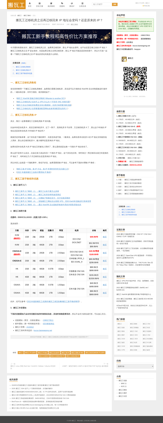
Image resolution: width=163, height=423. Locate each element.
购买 (105, 237)
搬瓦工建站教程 (148, 346)
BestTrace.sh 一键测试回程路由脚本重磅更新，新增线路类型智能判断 (37, 401)
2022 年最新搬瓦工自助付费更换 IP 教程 (34, 172)
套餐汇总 (124, 383)
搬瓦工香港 (121, 331)
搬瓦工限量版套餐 (135, 346)
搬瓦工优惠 (121, 327)
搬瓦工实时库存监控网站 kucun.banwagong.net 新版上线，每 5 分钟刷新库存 (40, 405)
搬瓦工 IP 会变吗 (30, 352)
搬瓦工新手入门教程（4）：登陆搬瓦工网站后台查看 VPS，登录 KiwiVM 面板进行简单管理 (53, 201)
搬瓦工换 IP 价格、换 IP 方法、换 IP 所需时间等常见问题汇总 (42, 169)
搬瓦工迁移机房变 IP (57, 356)
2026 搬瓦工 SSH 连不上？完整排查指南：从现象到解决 (32, 388)
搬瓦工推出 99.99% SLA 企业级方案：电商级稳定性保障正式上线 (35, 408)
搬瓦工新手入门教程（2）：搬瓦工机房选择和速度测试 (38, 195)
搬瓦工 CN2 (146, 335)
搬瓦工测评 (121, 335)
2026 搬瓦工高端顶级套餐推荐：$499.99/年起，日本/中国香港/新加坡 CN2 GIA (40, 398)
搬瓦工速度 (121, 342)
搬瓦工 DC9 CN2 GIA (133, 339)
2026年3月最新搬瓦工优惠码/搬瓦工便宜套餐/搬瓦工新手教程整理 (36, 385)
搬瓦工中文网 (140, 3)
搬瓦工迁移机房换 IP (72, 356)
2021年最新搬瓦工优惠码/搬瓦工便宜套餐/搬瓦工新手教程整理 (53, 301)
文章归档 (86, 420)
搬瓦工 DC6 (121, 339)
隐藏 (23, 63)
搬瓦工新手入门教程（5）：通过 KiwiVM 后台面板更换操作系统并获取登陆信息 (48, 205)
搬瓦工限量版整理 (136, 161)
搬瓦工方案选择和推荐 (133, 180)
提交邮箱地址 (48, 324)
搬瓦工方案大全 (133, 158)
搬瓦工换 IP (65, 352)
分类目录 (82, 5)
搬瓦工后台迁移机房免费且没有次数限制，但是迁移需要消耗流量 (44, 105)
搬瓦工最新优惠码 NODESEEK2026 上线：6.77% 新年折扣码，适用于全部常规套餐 (42, 392)
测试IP (71, 5)
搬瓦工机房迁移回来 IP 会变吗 (95, 352)
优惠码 (62, 5)
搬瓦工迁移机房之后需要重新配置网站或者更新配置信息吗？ (42, 109)
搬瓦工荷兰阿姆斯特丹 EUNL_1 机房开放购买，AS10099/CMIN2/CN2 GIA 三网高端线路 (44, 395)
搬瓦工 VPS (121, 350)
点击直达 (30, 327)
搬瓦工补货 (146, 327)
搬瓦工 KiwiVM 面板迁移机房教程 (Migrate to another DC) (41, 98)
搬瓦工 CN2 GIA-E (133, 331)
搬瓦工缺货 (146, 350)
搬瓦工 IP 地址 (42, 352)
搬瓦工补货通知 (148, 339)
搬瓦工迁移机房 (44, 356)
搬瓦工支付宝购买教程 (133, 183)
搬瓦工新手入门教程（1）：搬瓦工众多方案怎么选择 (37, 191)
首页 (29, 5)
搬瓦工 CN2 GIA (146, 324)
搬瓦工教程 (27, 15)
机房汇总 (124, 386)
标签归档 (93, 420)
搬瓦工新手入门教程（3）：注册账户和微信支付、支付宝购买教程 (42, 198)
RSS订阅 (146, 6)
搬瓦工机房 (133, 342)
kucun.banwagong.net (43, 330)
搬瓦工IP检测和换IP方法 (133, 190)
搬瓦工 (16, 4)
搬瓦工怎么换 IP (54, 352)
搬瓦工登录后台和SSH (133, 187)
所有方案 (39, 5)
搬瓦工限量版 (134, 327)
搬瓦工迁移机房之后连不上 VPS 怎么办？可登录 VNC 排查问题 (43, 102)
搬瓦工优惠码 (147, 331)
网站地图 (80, 420)
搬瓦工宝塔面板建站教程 (134, 194)
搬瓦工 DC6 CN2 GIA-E (133, 335)
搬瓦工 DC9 (121, 346)
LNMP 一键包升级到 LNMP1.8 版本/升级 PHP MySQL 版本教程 (85, 366)
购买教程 (51, 5)
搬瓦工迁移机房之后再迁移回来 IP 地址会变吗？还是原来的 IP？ (59, 20)
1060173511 (48, 320)
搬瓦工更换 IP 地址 (77, 352)
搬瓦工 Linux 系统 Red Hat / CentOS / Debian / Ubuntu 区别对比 (33, 367)
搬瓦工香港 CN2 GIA (133, 350)
